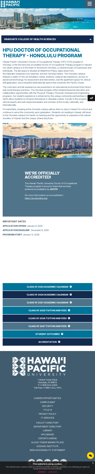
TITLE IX (47, 410)
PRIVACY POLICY (47, 414)
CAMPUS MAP (47, 402)
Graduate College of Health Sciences (30, 39)
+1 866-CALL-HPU (52, 387)
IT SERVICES (47, 417)
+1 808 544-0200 (48, 385)
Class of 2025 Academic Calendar (47, 286)
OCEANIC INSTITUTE (47, 446)
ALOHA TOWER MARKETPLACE (47, 442)
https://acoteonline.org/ (36, 198)
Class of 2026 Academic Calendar (47, 294)
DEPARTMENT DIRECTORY (48, 426)
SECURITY (47, 406)
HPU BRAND (47, 434)
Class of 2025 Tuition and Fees (48, 310)
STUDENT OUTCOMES (47, 334)
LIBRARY (47, 430)
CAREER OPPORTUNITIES (47, 398)
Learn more (52, 472)
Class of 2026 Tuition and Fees (47, 318)
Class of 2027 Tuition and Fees (48, 326)
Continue (42, 472)
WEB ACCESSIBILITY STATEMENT (47, 450)
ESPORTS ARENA (47, 438)
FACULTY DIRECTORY (47, 422)
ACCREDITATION (47, 342)
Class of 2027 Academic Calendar (47, 302)
